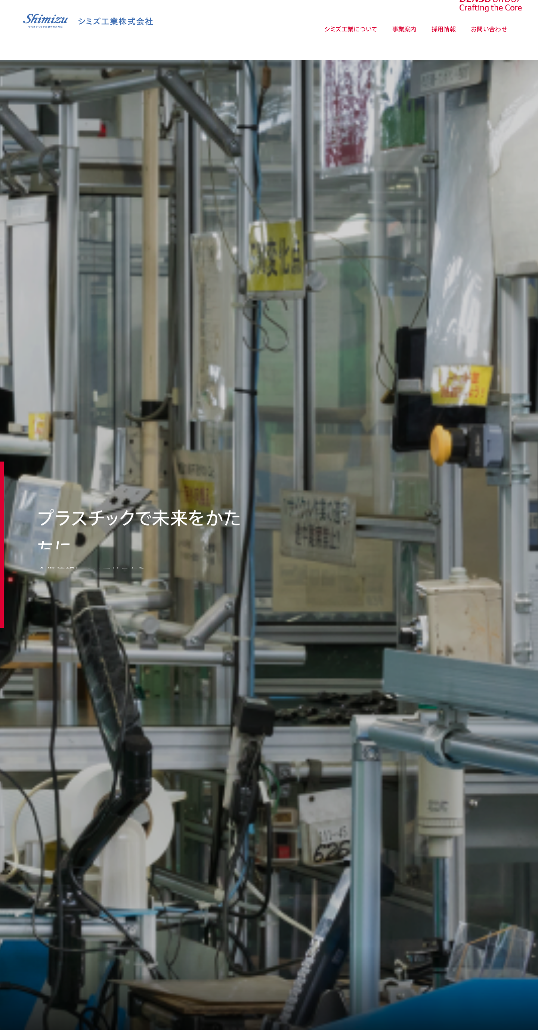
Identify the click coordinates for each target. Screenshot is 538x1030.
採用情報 (444, 42)
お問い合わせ (489, 42)
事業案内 (404, 42)
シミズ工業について (351, 42)
